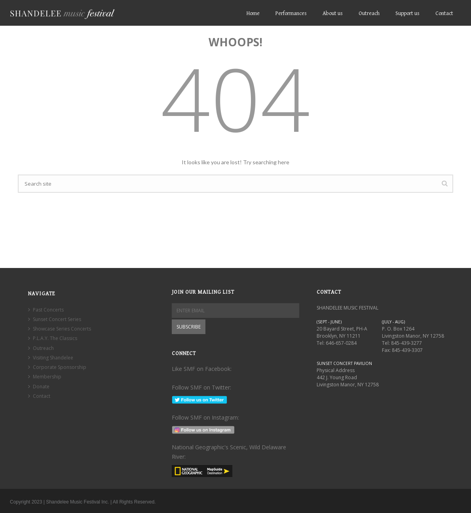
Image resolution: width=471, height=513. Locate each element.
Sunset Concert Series (54, 319)
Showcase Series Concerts (59, 328)
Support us (407, 13)
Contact (444, 13)
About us (333, 13)
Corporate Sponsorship (57, 367)
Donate (38, 386)
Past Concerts (46, 309)
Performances (291, 13)
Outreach (369, 13)
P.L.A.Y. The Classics (52, 338)
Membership (44, 376)
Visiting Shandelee (50, 357)
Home (253, 13)
